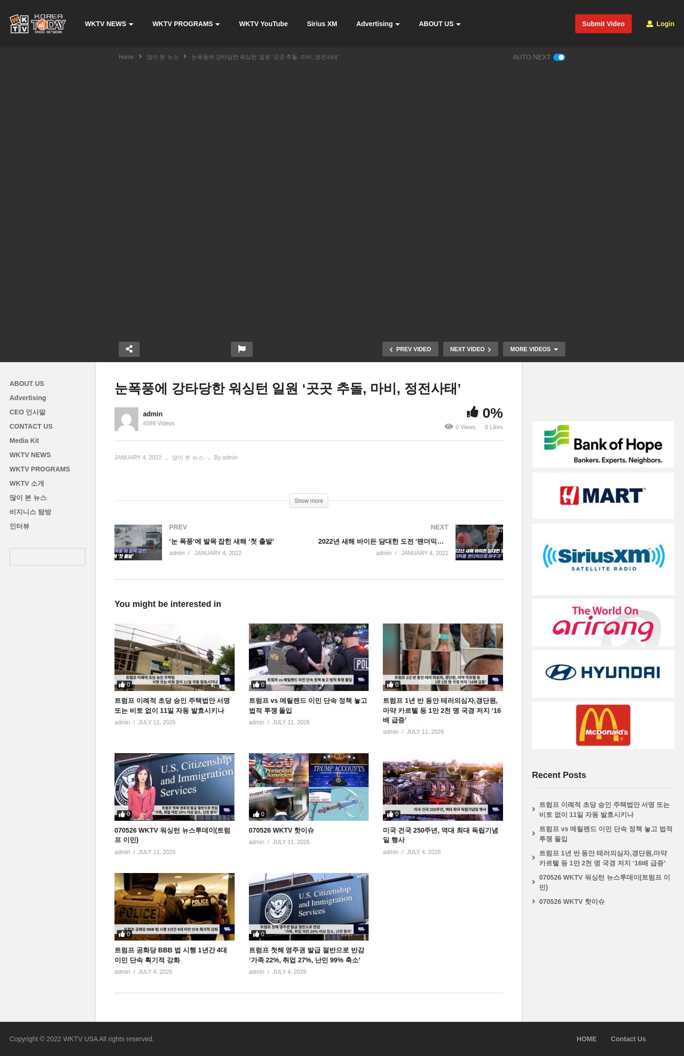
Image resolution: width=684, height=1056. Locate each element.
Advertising (378, 24)
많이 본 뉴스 (163, 57)
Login (660, 24)
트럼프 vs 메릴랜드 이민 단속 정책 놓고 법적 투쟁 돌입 (606, 834)
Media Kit (24, 440)
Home (126, 57)
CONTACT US (31, 426)
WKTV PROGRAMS (186, 24)
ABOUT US (440, 24)
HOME (587, 1039)
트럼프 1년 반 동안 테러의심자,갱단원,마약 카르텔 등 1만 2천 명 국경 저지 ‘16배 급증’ (442, 710)
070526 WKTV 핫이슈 (281, 830)
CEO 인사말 (28, 412)
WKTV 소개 (27, 483)
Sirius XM (322, 24)
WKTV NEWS (109, 24)
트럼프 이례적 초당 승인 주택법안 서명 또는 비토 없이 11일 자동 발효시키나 (604, 809)
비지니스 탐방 (30, 512)
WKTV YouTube (263, 24)
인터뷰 (19, 526)
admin (152, 414)
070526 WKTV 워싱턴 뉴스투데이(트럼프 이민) (604, 882)
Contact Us (628, 1039)
